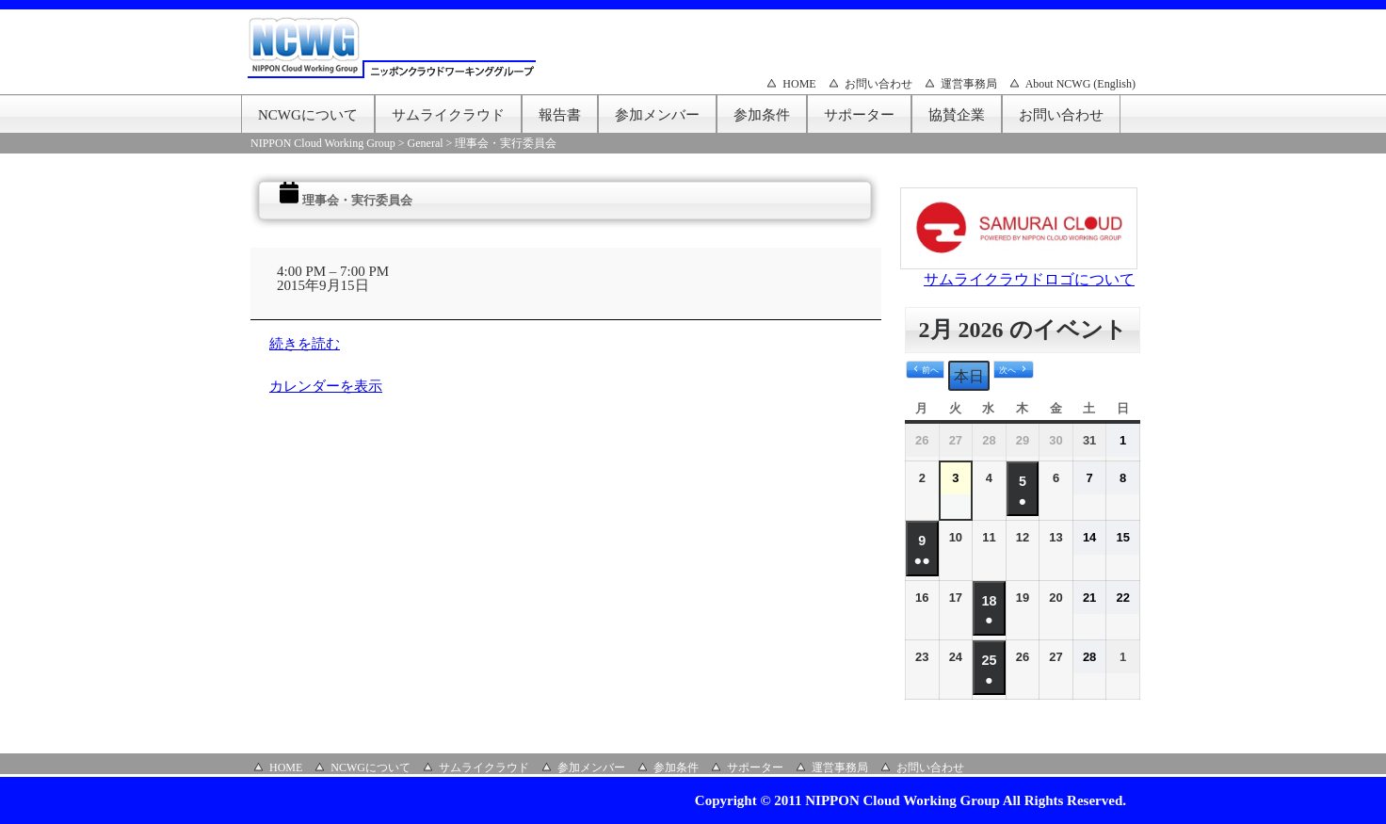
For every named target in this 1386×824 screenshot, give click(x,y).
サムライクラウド (448, 114)
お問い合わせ (878, 83)
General (425, 143)
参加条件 (761, 114)
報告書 (560, 114)
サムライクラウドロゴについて (1029, 279)
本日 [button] (969, 376)
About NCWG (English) (1080, 83)
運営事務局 (969, 83)
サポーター (859, 114)
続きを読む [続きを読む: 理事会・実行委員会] (304, 343)
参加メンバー (657, 114)
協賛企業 (956, 114)
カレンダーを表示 (325, 386)
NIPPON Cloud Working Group (322, 143)
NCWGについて (308, 114)
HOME (798, 83)
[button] (925, 370)
